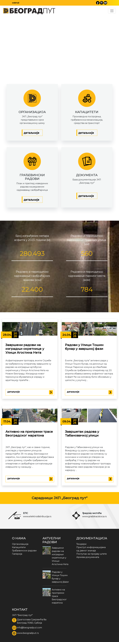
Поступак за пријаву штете (91, 554)
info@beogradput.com (29, 627)
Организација (20, 544)
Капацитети (19, 547)
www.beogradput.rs (28, 633)
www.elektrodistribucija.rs (37, 516)
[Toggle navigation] (112, 11)
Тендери (81, 544)
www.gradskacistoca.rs (94, 516)
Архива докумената (87, 557)
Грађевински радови (24, 550)
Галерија (17, 554)
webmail (15, 3)
